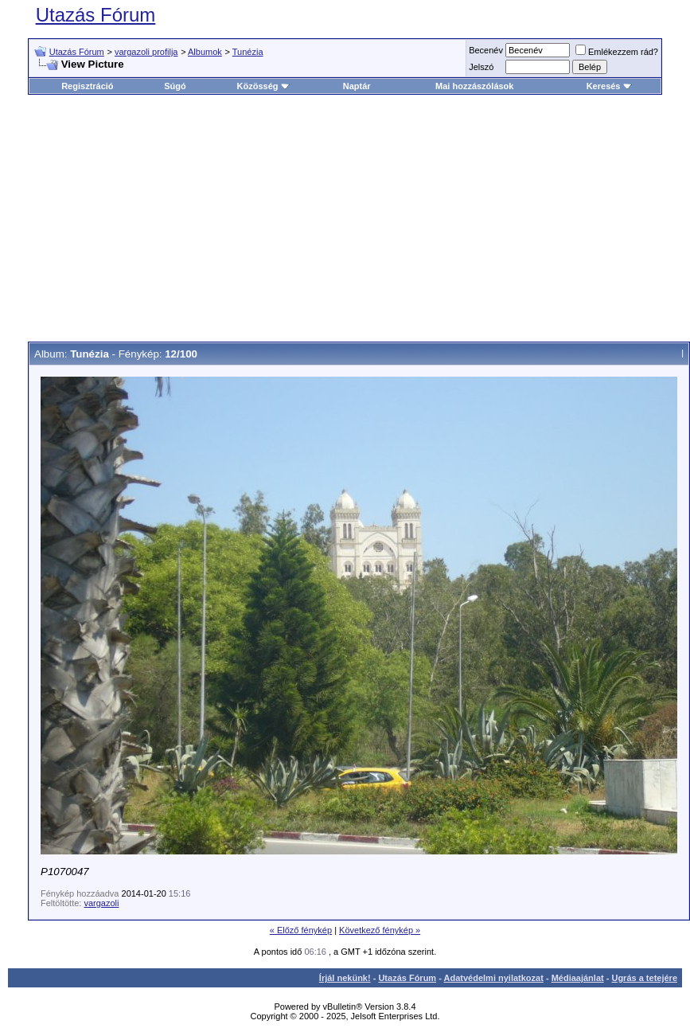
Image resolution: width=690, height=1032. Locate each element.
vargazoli (101, 903)
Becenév (486, 50)
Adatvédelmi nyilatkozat (494, 978)
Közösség (263, 86)
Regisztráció (87, 86)
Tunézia (247, 52)
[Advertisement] (345, 218)
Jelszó (481, 67)
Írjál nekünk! (345, 978)
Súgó (175, 86)
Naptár (357, 86)
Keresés (609, 86)
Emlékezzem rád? (616, 52)
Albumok (205, 52)
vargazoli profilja (146, 52)
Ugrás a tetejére (644, 978)
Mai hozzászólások (474, 86)
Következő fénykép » (379, 930)
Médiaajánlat (578, 978)
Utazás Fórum (96, 14)
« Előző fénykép (301, 930)
